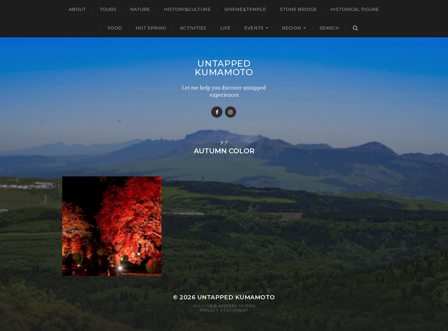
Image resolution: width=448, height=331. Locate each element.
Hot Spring (151, 28)
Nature (140, 9)
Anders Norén (236, 305)
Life (225, 28)
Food (115, 28)
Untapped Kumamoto (224, 67)
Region (291, 28)
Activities (193, 28)
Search (329, 28)
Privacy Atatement (224, 310)
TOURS (108, 9)
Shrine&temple (245, 9)
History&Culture (187, 9)
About (77, 9)
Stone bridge (298, 9)
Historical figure (354, 9)
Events (254, 28)
